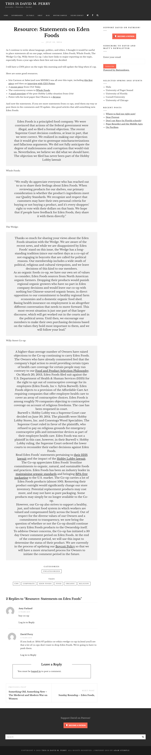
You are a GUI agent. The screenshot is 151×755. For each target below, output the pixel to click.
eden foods (45, 583)
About (40, 15)
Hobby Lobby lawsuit (71, 458)
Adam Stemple (122, 750)
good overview (18, 93)
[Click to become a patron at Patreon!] (124, 36)
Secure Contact (77, 15)
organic (70, 583)
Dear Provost (112, 117)
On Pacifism (112, 127)
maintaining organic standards (36, 474)
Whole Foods (43, 90)
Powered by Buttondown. (116, 70)
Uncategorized (51, 571)
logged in (36, 671)
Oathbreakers (17, 15)
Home (6, 15)
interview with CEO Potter (41, 83)
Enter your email (112, 57)
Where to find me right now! (120, 114)
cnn (16, 583)
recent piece (17, 87)
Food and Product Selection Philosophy (61, 370)
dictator (57, 97)
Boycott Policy (65, 546)
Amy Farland (25, 608)
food (59, 583)
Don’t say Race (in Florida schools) (123, 120)
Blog (48, 15)
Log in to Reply (27, 622)
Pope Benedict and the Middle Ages (124, 124)
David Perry (26, 634)
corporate (29, 583)
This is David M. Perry (27, 4)
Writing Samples (60, 15)
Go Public (30, 15)
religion (84, 583)
